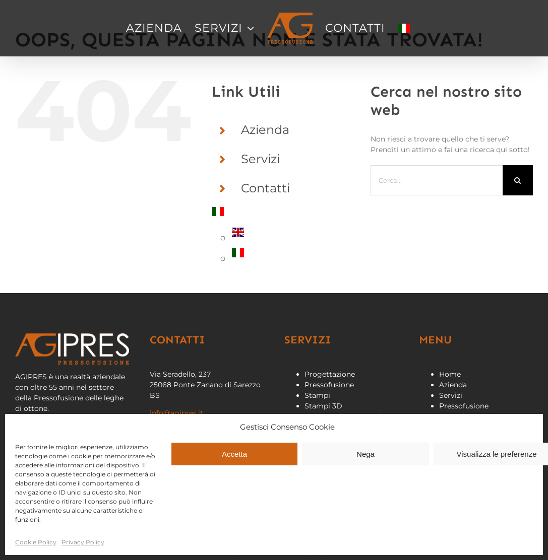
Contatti (265, 188)
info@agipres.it (176, 412)
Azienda (265, 129)
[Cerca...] (437, 180)
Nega (365, 454)
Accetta (234, 454)
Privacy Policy (83, 542)
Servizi (260, 159)
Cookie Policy (35, 542)
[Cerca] (518, 180)
